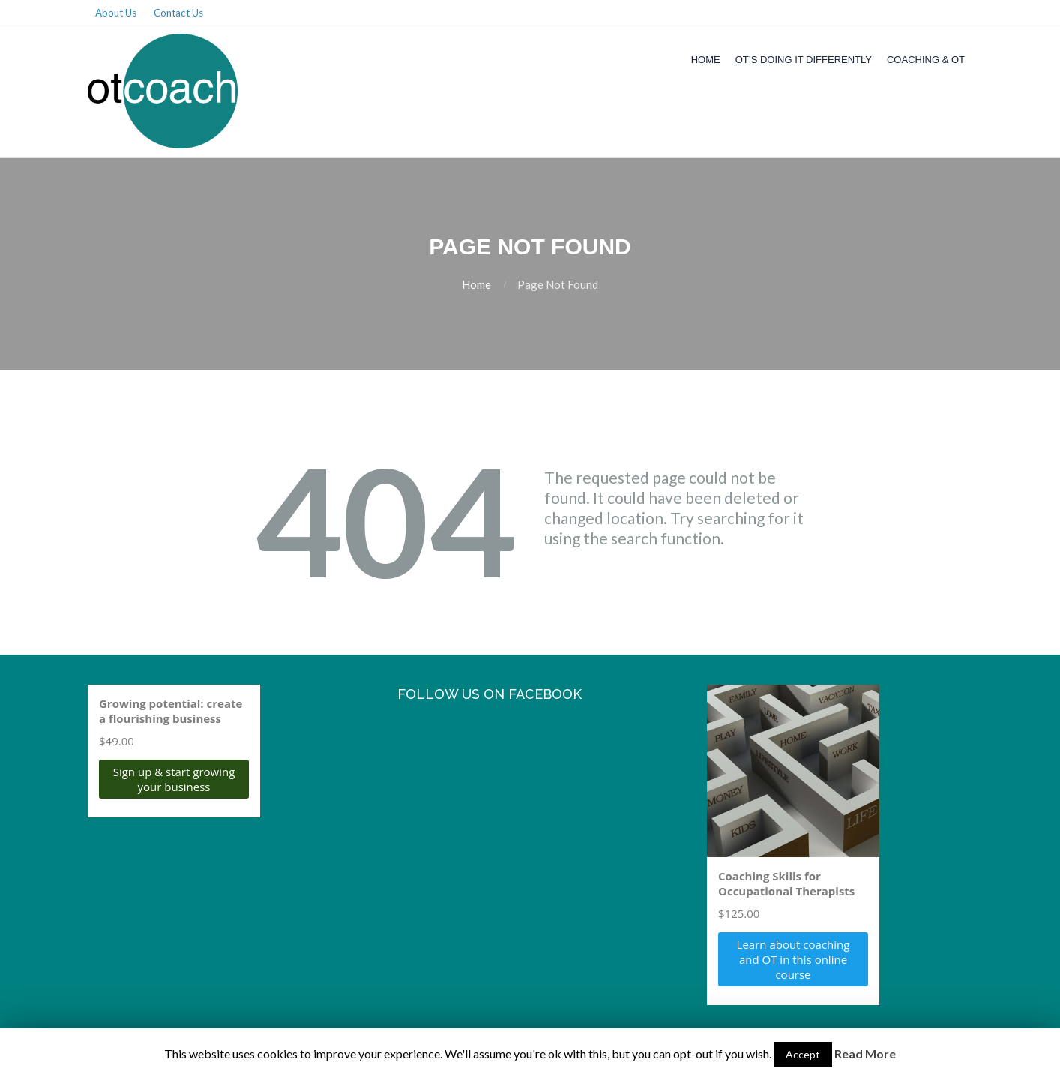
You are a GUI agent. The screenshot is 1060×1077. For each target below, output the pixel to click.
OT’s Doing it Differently (803, 59)
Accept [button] (803, 1054)
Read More (865, 1053)
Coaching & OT (926, 59)
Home (705, 59)
